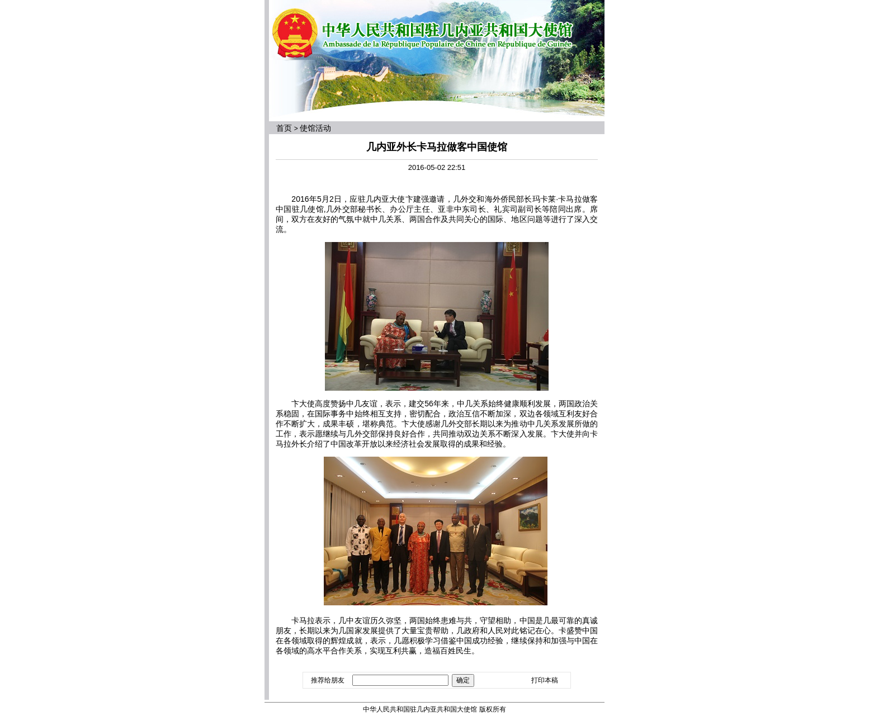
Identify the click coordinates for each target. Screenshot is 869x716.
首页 (284, 128)
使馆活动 (315, 128)
